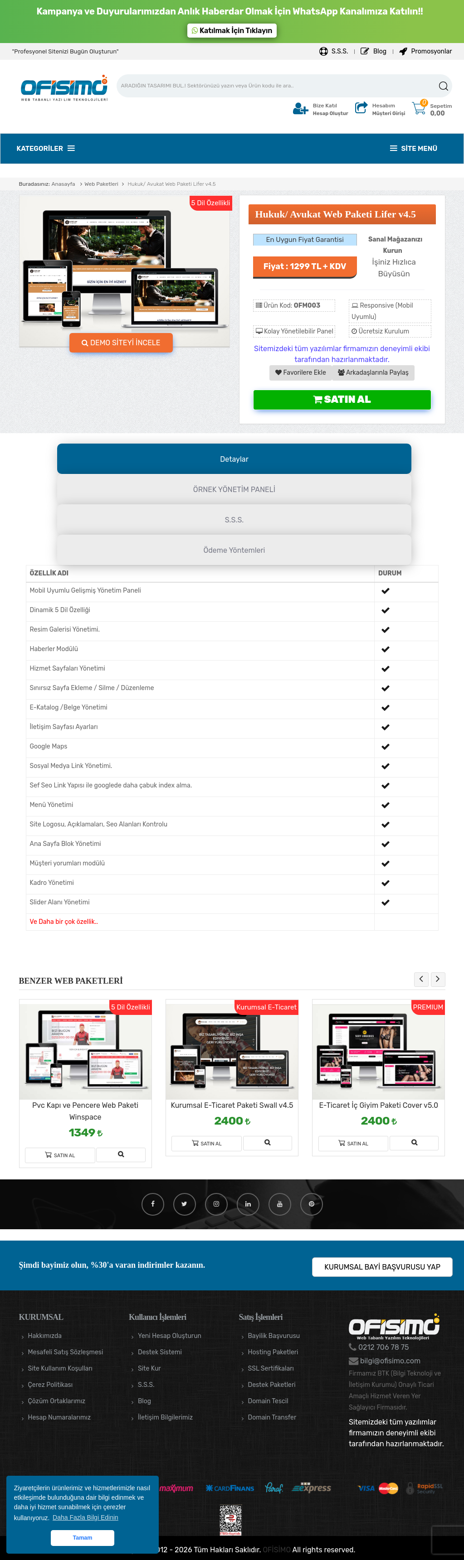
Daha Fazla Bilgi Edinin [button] (85, 1517)
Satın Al (342, 399)
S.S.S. (333, 51)
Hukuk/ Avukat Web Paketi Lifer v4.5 (170, 184)
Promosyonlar (425, 51)
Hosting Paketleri (273, 1352)
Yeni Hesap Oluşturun (169, 1336)
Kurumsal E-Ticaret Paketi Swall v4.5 (232, 1105)
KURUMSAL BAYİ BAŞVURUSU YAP (382, 1267)
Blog (373, 51)
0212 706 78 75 (383, 1347)
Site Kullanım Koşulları (60, 1368)
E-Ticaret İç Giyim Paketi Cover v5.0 (378, 1105)
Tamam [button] (82, 1538)
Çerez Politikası (50, 1385)
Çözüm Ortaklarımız (57, 1401)
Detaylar (234, 459)
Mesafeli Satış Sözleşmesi (65, 1352)
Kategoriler (45, 149)
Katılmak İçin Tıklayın (232, 30)
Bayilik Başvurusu (274, 1336)
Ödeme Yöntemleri (234, 550)
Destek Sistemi (160, 1352)
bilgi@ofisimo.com (389, 1361)
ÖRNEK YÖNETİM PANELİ (234, 489)
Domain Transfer (272, 1417)
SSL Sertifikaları (271, 1368)
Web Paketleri (101, 184)
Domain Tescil (268, 1401)
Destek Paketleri (272, 1385)
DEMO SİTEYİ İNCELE (121, 342)
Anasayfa (63, 184)
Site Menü (414, 149)
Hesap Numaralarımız (59, 1417)
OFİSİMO (277, 1550)
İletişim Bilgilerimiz (165, 1417)
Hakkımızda (45, 1336)
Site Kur (149, 1368)
